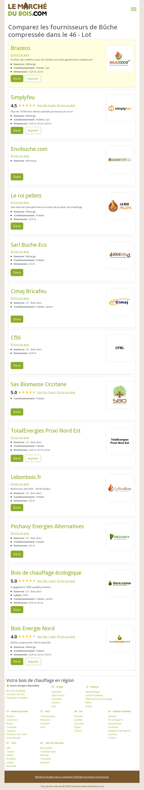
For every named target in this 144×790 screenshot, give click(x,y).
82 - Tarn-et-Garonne (52, 743)
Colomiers (11, 719)
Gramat (78, 716)
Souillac (78, 719)
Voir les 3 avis (46, 392)
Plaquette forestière (17, 697)
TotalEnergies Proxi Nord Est (46, 430)
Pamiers (56, 702)
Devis (17, 78)
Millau (89, 702)
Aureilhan (113, 727)
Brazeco (20, 47)
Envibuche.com (29, 148)
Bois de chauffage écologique (46, 572)
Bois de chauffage (16, 690)
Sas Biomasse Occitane (38, 384)
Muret (9, 723)
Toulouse (11, 727)
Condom (45, 723)
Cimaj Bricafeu (28, 291)
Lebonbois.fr (26, 477)
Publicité (78, 777)
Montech (45, 762)
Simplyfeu (23, 97)
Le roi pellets (26, 195)
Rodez (89, 706)
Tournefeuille (13, 737)
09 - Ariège (57, 686)
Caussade (45, 758)
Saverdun (57, 691)
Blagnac (10, 716)
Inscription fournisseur (96, 777)
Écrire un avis (20, 55)
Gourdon (79, 723)
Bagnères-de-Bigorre (119, 730)
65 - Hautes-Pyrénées (119, 711)
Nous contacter (64, 777)
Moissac (44, 755)
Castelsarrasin (48, 751)
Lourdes (112, 734)
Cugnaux (11, 730)
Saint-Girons (58, 695)
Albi (8, 748)
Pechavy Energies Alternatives (47, 526)
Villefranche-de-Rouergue (99, 699)
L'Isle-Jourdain (47, 716)
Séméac (112, 716)
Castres (10, 751)
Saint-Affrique (93, 691)
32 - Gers (45, 711)
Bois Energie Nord (33, 628)
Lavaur (10, 762)
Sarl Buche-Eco (29, 244)
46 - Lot (78, 711)
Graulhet (11, 758)
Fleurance (45, 719)
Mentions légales (45, 777)
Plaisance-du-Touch (16, 734)
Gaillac (10, 755)
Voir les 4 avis (46, 105)
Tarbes (112, 737)
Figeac (77, 727)
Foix (54, 706)
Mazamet (11, 766)
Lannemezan (115, 723)
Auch (43, 727)
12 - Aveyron (92, 686)
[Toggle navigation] (133, 9)
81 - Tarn (11, 743)
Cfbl (16, 337)
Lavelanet (57, 699)
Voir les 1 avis (46, 581)
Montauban (46, 748)
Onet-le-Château (94, 695)
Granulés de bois (15, 694)
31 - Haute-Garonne (17, 711)
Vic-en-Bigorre (115, 719)
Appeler (33, 78)
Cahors (78, 730)
